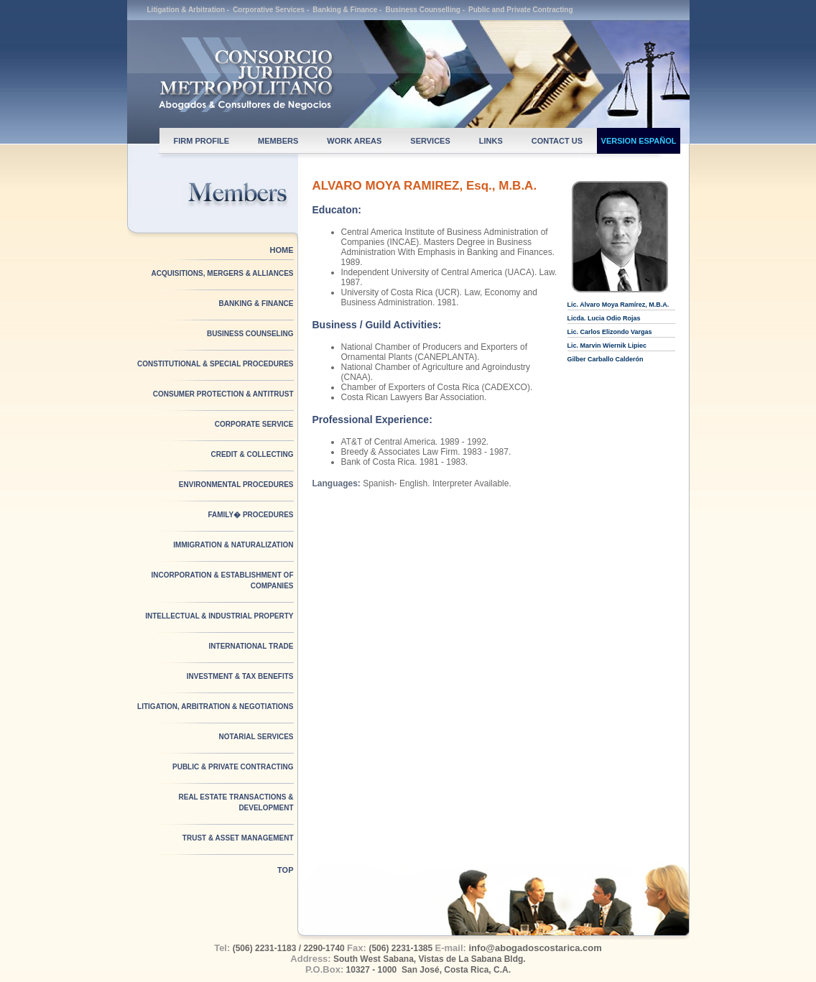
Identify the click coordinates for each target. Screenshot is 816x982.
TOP (285, 870)
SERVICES (430, 140)
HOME (282, 250)
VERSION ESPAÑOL (639, 140)
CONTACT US (557, 140)
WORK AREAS (354, 140)
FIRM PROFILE (202, 140)
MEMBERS (278, 140)
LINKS (491, 140)
